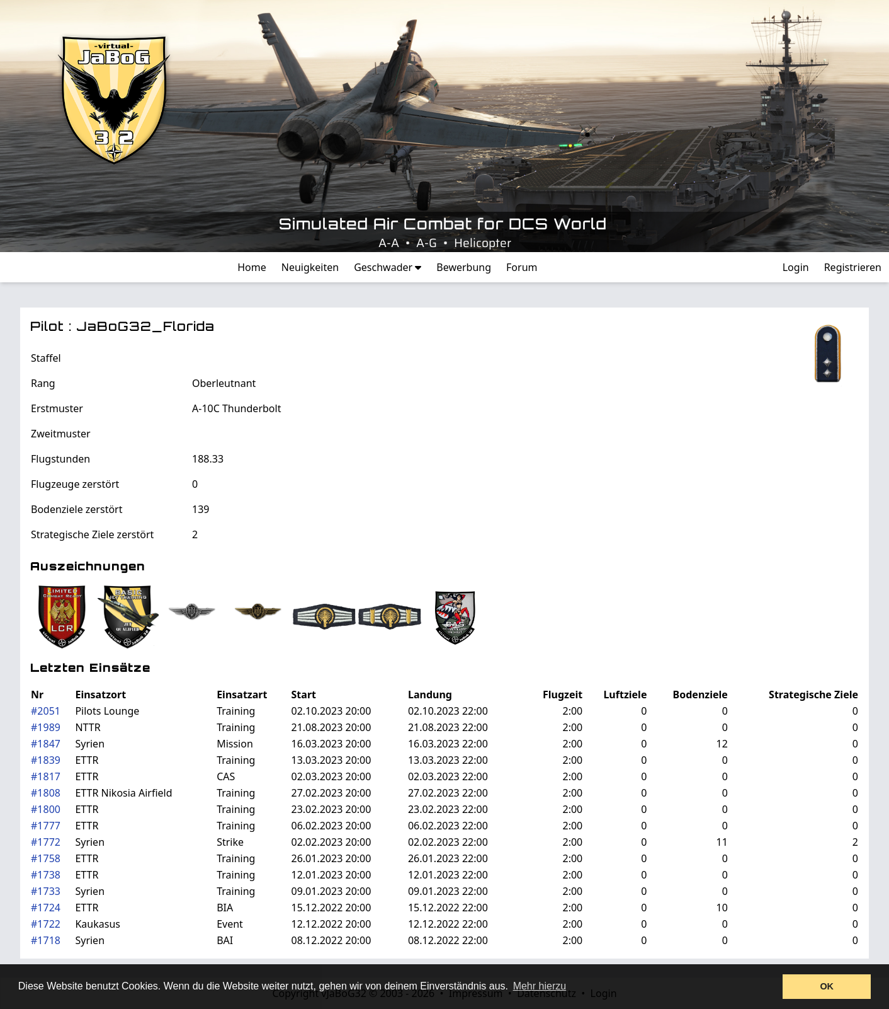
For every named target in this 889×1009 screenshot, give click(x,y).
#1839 (45, 760)
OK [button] (827, 986)
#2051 (45, 711)
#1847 (45, 744)
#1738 (45, 875)
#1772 (45, 842)
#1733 (45, 891)
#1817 (45, 776)
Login (796, 267)
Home (251, 267)
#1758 (45, 858)
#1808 (45, 793)
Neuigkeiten (310, 267)
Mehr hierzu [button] (539, 986)
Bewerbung (463, 267)
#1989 (45, 727)
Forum (521, 267)
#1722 (45, 924)
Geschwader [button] (387, 267)
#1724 (45, 907)
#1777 (45, 826)
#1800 (45, 809)
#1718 (45, 940)
